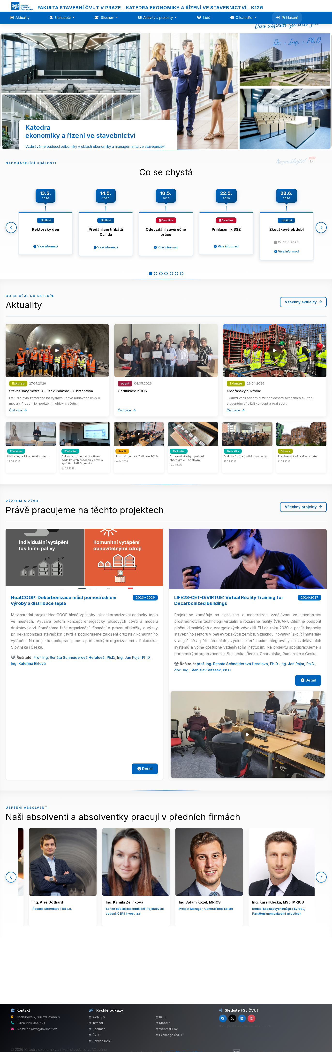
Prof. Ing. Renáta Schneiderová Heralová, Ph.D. (74, 716)
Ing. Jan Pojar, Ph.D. (297, 722)
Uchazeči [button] (60, 17)
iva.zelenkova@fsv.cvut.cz (37, 1029)
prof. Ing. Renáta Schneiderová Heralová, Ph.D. (238, 722)
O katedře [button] (242, 17)
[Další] (321, 279)
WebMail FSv (167, 1029)
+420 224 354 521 (31, 1023)
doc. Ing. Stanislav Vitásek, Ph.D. (202, 729)
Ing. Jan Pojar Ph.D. (134, 716)
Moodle (163, 1023)
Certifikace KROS (132, 449)
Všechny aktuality (303, 360)
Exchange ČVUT (169, 1035)
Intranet (96, 1023)
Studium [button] (104, 17)
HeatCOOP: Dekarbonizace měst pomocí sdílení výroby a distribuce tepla (63, 659)
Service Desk (100, 1041)
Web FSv (97, 1017)
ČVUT (95, 1035)
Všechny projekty (303, 565)
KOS (161, 1017)
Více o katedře (154, 187)
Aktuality (20, 17)
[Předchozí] (11, 279)
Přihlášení (287, 17)
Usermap (97, 1029)
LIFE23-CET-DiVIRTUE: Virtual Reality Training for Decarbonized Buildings (228, 659)
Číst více (18, 469)
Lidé (204, 17)
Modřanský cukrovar (244, 449)
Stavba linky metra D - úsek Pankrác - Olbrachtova (51, 449)
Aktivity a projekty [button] (156, 17)
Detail (144, 827)
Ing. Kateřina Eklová (28, 722)
